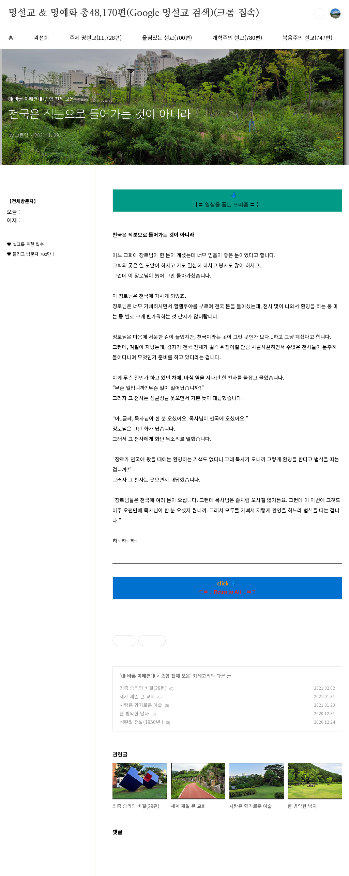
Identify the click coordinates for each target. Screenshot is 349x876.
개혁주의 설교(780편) (237, 37)
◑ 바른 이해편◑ (138, 675)
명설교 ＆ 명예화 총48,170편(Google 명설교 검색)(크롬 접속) (133, 13)
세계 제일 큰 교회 (137, 696)
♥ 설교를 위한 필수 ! (27, 244)
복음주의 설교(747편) (307, 37)
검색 (320, 14)
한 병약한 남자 (134, 713)
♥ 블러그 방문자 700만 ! (30, 254)
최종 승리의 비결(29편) (143, 687)
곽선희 (41, 37)
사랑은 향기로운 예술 (141, 704)
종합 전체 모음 (175, 675)
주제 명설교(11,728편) (96, 37)
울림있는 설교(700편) (167, 37)
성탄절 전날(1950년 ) (141, 721)
